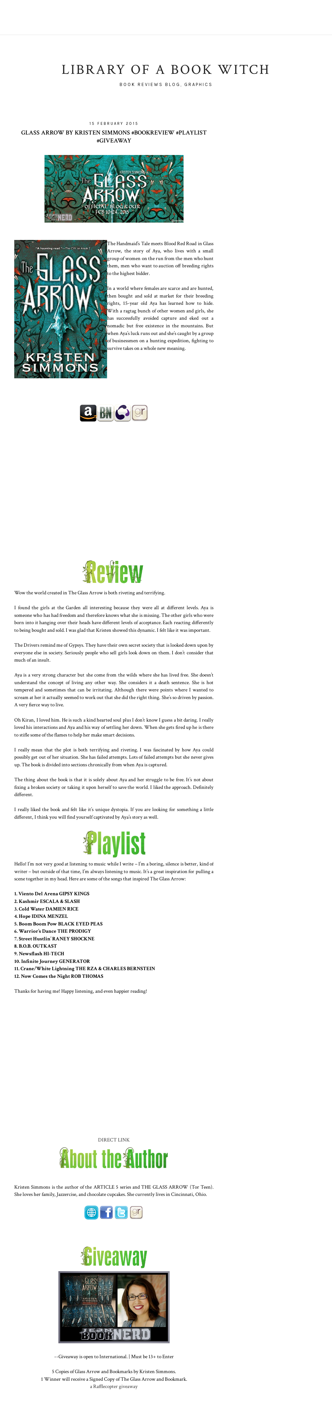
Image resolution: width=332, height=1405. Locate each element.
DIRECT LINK (114, 1139)
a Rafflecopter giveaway (114, 1386)
